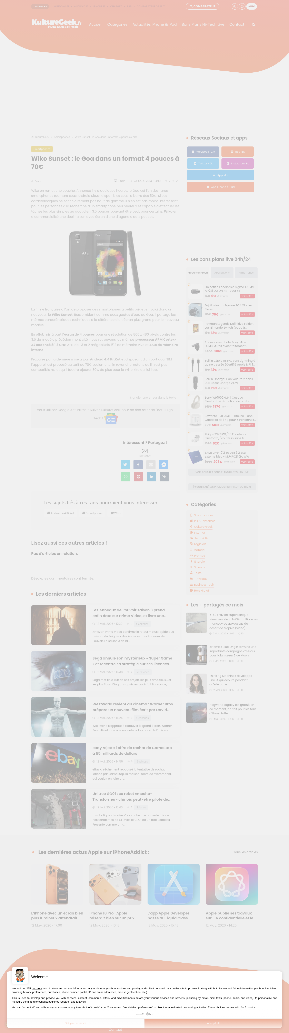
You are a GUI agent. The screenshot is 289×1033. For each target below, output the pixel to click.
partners (37, 988)
